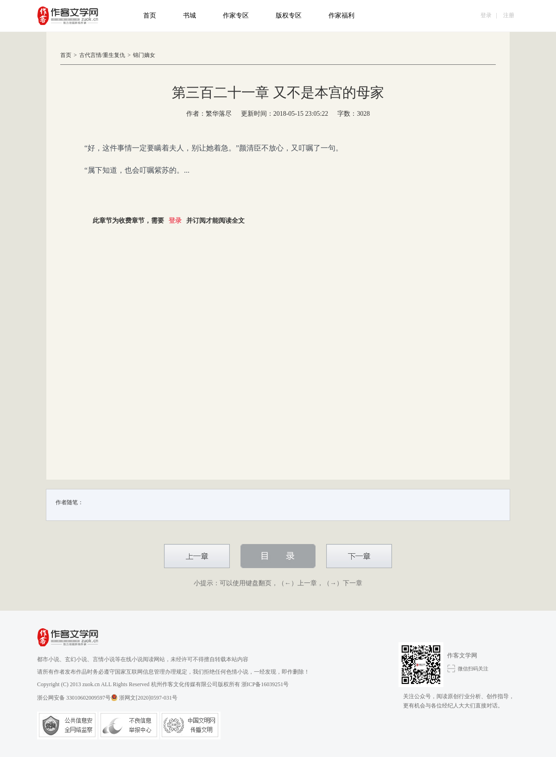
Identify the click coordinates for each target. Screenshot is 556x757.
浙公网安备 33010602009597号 (77, 697)
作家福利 (341, 15)
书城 (189, 15)
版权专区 (289, 15)
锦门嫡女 (144, 55)
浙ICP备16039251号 (265, 684)
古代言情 (90, 55)
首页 (149, 15)
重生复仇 (114, 55)
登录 (486, 15)
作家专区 (236, 15)
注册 (508, 15)
